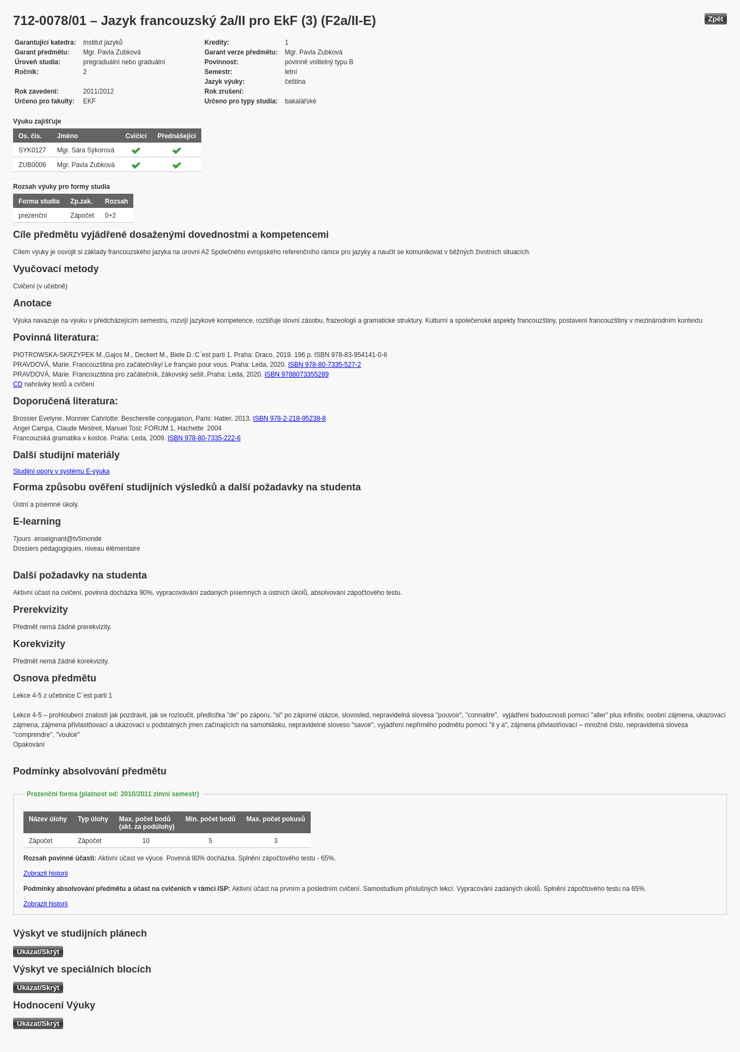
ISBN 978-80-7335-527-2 (324, 364)
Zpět (715, 19)
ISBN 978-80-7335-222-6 (204, 438)
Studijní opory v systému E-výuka (61, 471)
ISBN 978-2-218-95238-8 (289, 418)
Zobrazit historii (45, 873)
